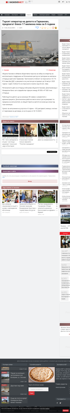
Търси (31, 393)
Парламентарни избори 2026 (10, 17)
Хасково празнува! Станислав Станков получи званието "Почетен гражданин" (28, 141)
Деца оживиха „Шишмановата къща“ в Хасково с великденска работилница (11, 207)
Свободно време (44, 15)
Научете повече (44, 408)
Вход (30, 181)
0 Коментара (52, 70)
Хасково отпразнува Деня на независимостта (48, 139)
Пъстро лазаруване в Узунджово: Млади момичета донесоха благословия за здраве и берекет (48, 208)
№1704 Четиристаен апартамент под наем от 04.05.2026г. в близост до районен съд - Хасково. (19, 373)
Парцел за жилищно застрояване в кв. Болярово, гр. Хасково (18, 383)
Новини (29, 15)
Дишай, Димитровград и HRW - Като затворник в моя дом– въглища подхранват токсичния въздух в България (11, 142)
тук (3, 177)
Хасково (6, 70)
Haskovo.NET (13, 117)
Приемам (65, 410)
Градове (60, 15)
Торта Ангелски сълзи (36, 385)
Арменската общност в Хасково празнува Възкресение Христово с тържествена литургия (29, 207)
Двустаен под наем (17, 394)
